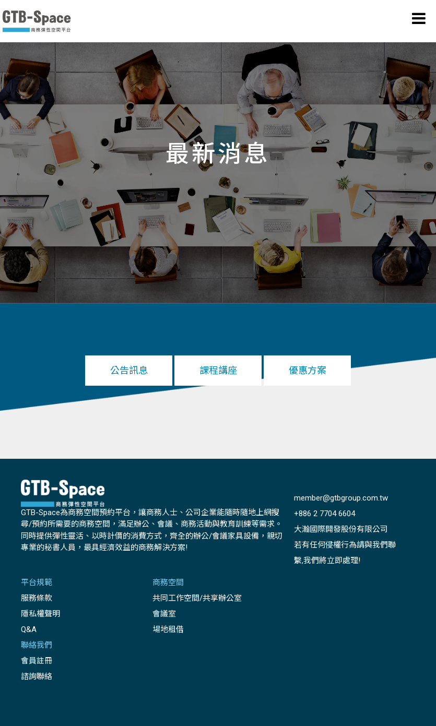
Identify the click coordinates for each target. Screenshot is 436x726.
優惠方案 (307, 370)
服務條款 (36, 598)
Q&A (29, 629)
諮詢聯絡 (36, 676)
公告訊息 (129, 370)
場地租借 (168, 629)
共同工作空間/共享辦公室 (197, 598)
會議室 (164, 613)
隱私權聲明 (40, 613)
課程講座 (218, 370)
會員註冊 (36, 660)
